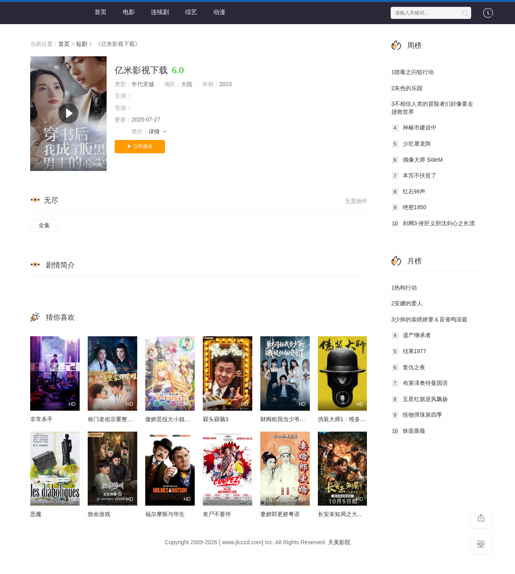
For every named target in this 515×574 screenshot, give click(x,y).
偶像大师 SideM (417, 160)
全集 (44, 225)
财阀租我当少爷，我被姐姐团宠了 (302, 419)
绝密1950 (408, 207)
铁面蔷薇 (408, 431)
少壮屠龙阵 (411, 144)
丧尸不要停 (217, 514)
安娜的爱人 (407, 303)
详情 (158, 131)
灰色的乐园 (407, 88)
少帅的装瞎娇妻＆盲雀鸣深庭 (429, 319)
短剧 (81, 44)
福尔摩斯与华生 (165, 514)
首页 (101, 11)
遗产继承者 (411, 335)
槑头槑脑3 (216, 419)
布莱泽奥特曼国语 (419, 383)
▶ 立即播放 (139, 146)
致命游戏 (99, 514)
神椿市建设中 (414, 128)
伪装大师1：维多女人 (345, 419)
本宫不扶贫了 (414, 175)
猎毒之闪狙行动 (412, 72)
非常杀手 (41, 419)
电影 (129, 11)
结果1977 (408, 351)
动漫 (219, 11)
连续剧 (160, 11)
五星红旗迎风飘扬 (419, 399)
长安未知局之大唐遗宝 (346, 514)
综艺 (191, 11)
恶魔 (35, 514)
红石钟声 (408, 191)
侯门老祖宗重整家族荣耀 (119, 419)
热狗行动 (404, 287)
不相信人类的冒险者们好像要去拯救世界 (432, 108)
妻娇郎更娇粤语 (280, 514)
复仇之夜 (408, 367)
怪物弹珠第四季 (416, 415)
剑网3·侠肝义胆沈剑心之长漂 (433, 223)
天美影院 (339, 542)
